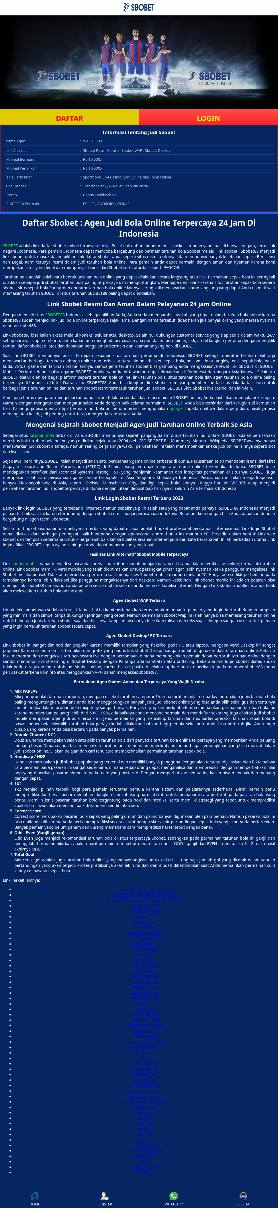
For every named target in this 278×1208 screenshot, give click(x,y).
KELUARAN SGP (144, 911)
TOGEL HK (144, 1009)
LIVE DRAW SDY (144, 949)
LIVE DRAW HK (144, 966)
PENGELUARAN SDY (144, 933)
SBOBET (10, 245)
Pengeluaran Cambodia (145, 1102)
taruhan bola (42, 435)
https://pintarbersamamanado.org (144, 895)
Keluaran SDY (144, 1167)
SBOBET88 (55, 314)
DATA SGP (145, 917)
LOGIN (208, 118)
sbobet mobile (25, 563)
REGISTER (104, 1199)
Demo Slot (144, 922)
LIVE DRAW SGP (144, 1015)
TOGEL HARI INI (145, 976)
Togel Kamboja (144, 1107)
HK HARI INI (144, 927)
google (176, 408)
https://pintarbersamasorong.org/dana (145, 900)
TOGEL (144, 955)
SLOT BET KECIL (144, 1047)
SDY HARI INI (144, 1069)
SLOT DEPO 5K (144, 1085)
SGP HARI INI (144, 938)
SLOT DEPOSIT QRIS (144, 1042)
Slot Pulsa (145, 1172)
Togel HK (144, 1140)
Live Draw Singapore (145, 1151)
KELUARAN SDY (144, 906)
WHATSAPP (174, 1199)
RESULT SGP (144, 1053)
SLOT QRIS (145, 960)
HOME (35, 1199)
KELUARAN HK (144, 987)
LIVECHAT (243, 1199)
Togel (145, 1161)
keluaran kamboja (145, 1096)
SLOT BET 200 (144, 1080)
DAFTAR (69, 118)
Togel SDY (145, 1156)
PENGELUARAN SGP (144, 1025)
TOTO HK (144, 971)
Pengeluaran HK (145, 944)
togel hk (144, 1112)
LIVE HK (145, 1058)
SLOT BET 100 (144, 1074)
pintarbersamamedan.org (144, 889)
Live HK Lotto (144, 1145)
